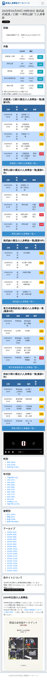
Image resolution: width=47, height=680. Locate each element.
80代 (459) (11, 497)
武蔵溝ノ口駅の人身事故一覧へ (24, 163)
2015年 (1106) (12, 559)
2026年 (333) (11, 532)
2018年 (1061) (12, 551)
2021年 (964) (11, 544)
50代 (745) (11, 489)
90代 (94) (10, 499)
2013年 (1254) (12, 563)
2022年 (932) (11, 542)
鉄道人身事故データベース (16, 3)
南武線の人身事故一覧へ (24, 301)
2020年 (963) (11, 546)
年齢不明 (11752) (13, 504)
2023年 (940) (11, 539)
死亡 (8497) (11, 514)
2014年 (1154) (12, 561)
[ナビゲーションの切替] (42, 3)
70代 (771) (11, 494)
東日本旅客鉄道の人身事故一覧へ (24, 367)
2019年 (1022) (12, 549)
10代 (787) (11, 480)
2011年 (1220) (12, 568)
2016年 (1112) (12, 556)
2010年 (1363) (12, 571)
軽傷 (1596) (11, 519)
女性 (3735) (11, 465)
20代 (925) (11, 482)
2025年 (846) (11, 534)
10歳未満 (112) (12, 477)
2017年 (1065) (12, 554)
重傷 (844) (10, 517)
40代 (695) (11, 487)
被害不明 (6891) (13, 522)
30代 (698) (11, 485)
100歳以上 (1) (12, 502)
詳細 (40, 57)
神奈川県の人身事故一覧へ (24, 428)
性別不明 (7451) (13, 467)
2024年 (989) (11, 537)
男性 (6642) (11, 462)
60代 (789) (11, 492)
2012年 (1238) (12, 566)
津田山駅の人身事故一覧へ (24, 234)
